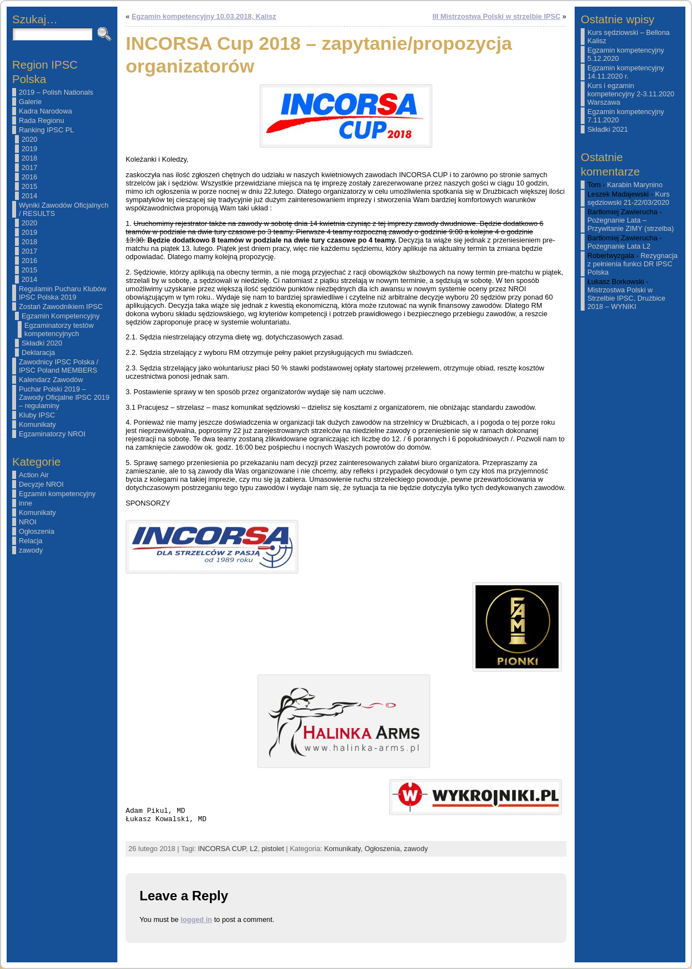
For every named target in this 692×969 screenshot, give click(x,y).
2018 (29, 158)
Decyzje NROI (41, 484)
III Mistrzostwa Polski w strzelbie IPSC (496, 16)
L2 (253, 848)
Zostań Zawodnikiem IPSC (61, 306)
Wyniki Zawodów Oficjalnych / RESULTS (64, 209)
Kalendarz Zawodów (51, 379)
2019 (29, 149)
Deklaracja (38, 352)
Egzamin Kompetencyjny (61, 316)
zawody (31, 550)
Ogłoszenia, (384, 848)
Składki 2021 (607, 129)
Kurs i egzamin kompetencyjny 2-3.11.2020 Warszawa (630, 93)
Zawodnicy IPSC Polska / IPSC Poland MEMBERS (59, 366)
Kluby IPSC (37, 415)
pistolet (273, 848)
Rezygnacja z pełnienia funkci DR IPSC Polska (632, 263)
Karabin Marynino (635, 185)
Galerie (30, 101)
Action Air (34, 475)
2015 (29, 186)
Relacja (31, 541)
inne (25, 503)
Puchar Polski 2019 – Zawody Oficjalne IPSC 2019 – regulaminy (64, 397)
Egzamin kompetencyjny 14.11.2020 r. (625, 72)
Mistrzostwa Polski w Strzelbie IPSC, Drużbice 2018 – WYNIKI (626, 298)
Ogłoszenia (36, 531)
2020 (29, 139)
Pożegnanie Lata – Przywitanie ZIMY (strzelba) (630, 224)
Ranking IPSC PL (46, 130)
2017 (29, 167)
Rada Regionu (41, 120)
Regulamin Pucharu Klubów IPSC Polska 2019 (62, 293)
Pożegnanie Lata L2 (618, 246)
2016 (29, 177)
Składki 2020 (42, 343)
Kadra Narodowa (45, 111)
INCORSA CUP (222, 848)
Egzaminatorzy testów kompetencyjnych (59, 329)
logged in (196, 919)
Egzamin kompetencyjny (57, 493)
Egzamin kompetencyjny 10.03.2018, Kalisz (204, 16)
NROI (28, 522)
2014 (29, 196)
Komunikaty (37, 424)
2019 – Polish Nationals (56, 92)
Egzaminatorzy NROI (52, 434)
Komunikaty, (344, 848)
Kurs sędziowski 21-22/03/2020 (628, 198)
